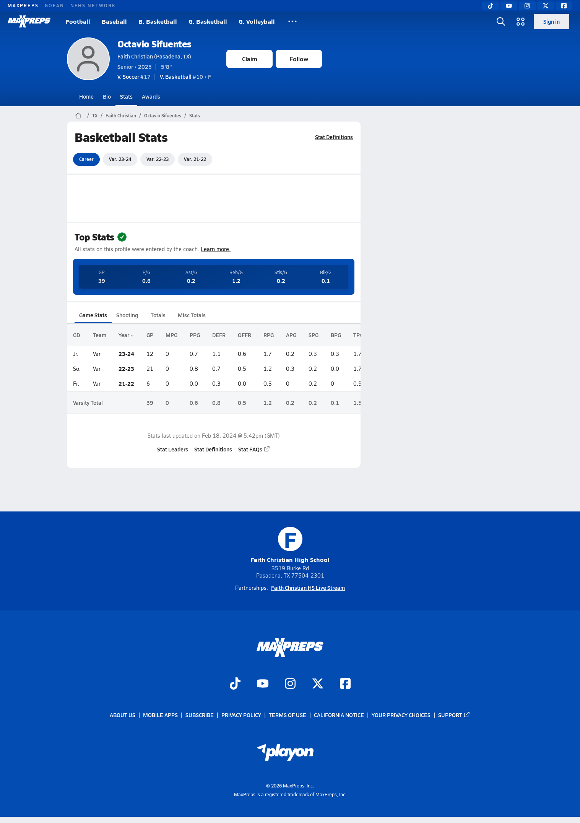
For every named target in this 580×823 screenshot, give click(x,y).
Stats (126, 96)
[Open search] (501, 21)
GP (149, 334)
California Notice (339, 715)
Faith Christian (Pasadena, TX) (154, 56)
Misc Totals (192, 315)
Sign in (551, 21)
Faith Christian (121, 115)
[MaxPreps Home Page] (78, 115)
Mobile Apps (160, 715)
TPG (358, 334)
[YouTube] (508, 6)
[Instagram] (527, 6)
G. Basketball (207, 21)
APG (291, 334)
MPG (171, 334)
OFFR (244, 334)
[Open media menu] (521, 21)
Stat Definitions (334, 137)
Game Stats (93, 315)
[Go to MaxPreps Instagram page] (290, 684)
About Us (122, 715)
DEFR (219, 334)
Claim (249, 58)
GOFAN (54, 5)
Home (86, 96)
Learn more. (216, 249)
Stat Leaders (172, 449)
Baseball (114, 21)
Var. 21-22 (195, 159)
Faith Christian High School (290, 545)
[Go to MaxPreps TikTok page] (235, 684)
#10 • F (185, 76)
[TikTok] (490, 6)
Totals (158, 315)
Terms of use (287, 715)
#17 (134, 76)
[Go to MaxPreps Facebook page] (345, 684)
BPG (336, 334)
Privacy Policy (241, 715)
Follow (298, 58)
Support (454, 715)
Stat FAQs (254, 449)
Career (86, 159)
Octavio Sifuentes (154, 44)
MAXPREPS (23, 5)
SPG (313, 334)
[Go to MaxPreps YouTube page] (263, 684)
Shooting (127, 315)
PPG (195, 334)
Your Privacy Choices (401, 715)
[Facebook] (564, 6)
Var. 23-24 (120, 159)
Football (78, 21)
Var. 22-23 (157, 159)
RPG (268, 334)
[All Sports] (292, 21)
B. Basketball (157, 21)
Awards (151, 96)
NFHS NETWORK (93, 5)
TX (94, 115)
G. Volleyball (257, 21)
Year (126, 334)
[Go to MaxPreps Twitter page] (318, 684)
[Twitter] (545, 6)
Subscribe (199, 715)
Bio (107, 96)
